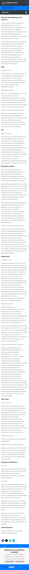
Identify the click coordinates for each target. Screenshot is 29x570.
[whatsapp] (10, 540)
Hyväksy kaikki (9, 561)
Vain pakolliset (19, 561)
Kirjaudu (14, 12)
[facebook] (3, 540)
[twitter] (6, 540)
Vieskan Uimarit (15, 8)
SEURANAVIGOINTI (15, 2)
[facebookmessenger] (13, 540)
